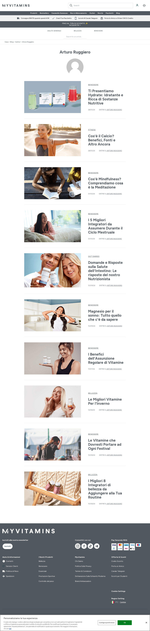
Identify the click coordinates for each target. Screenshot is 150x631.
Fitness (92, 130)
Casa (6, 42)
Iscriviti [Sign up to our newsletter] (7, 546)
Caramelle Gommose (59, 13)
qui (10, 629)
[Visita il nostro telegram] (96, 546)
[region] (75, 623)
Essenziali (42, 571)
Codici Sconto (117, 561)
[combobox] (100, 5)
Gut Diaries (93, 256)
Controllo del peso (46, 581)
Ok (125, 622)
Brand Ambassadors (83, 581)
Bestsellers (44, 13)
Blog (118, 13)
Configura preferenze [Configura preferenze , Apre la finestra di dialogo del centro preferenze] (107, 622)
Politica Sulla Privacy (83, 566)
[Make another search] (75, 37)
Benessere (98, 31)
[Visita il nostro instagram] (77, 546)
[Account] (137, 5)
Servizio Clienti (10, 566)
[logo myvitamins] (16, 5)
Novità (100, 13)
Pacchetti (110, 13)
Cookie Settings (118, 591)
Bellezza (77, 31)
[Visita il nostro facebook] (84, 546)
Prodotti (33, 13)
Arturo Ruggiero (28, 42)
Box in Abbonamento (78, 13)
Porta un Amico (117, 566)
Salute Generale (54, 31)
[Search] (71, 5)
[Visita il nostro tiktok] (90, 546)
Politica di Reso (10, 571)
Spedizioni (8, 576)
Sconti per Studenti (119, 576)
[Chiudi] (146, 622)
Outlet (92, 13)
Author (17, 42)
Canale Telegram (118, 571)
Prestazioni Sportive (47, 576)
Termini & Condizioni (83, 571)
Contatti (7, 561)
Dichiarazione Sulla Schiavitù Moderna (90, 576)
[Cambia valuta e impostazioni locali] (118, 602)
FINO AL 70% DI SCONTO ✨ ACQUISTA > (75, 24)
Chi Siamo (79, 561)
